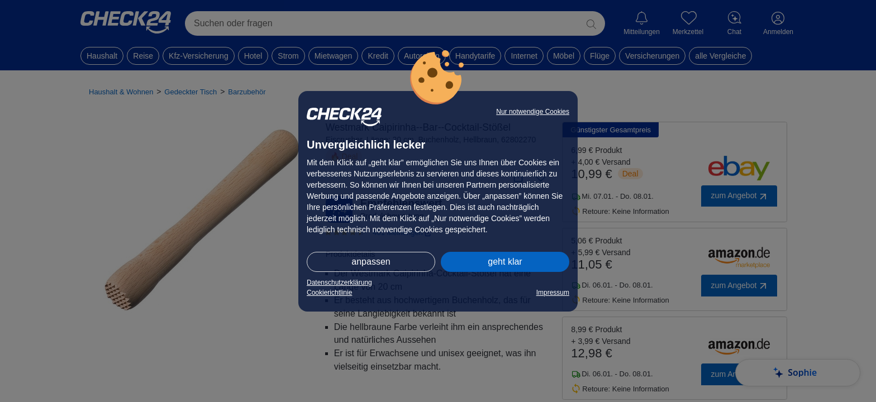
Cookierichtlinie (329, 292)
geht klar (505, 261)
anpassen (370, 261)
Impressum (552, 292)
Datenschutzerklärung (339, 282)
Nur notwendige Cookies (532, 112)
